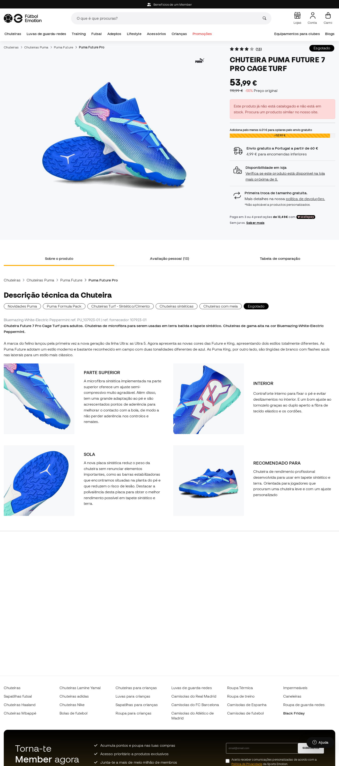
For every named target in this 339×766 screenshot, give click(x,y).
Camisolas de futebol (245, 713)
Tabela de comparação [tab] (280, 258)
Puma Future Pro (91, 47)
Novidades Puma (22, 306)
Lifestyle (134, 34)
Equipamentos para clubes (297, 34)
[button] (282, 173)
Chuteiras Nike (72, 705)
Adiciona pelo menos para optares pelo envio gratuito (271, 129)
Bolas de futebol (73, 713)
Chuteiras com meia (220, 306)
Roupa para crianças (133, 713)
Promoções (202, 34)
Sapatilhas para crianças (137, 705)
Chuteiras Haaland (20, 705)
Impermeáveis (295, 688)
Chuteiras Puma (36, 47)
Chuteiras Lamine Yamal (80, 688)
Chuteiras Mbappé (20, 713)
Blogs (330, 34)
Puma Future (63, 47)
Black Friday (294, 713)
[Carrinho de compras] (328, 18)
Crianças (179, 34)
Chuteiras (12, 34)
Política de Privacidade (246, 764)
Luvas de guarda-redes (46, 34)
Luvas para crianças (133, 696)
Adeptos (114, 34)
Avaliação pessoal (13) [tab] (169, 258)
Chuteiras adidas (74, 696)
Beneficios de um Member (169, 4)
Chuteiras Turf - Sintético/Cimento (120, 306)
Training (79, 34)
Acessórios (156, 34)
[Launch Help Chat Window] (320, 744)
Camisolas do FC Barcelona (195, 705)
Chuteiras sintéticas (177, 306)
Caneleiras (292, 696)
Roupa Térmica (240, 688)
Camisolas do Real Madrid (193, 696)
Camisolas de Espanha (246, 705)
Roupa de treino (240, 696)
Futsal (96, 34)
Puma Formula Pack (64, 306)
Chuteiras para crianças (136, 688)
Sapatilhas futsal (18, 696)
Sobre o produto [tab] (59, 258)
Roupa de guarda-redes (304, 705)
